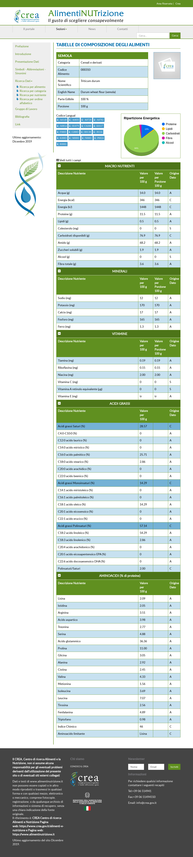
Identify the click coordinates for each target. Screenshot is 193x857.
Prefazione (22, 46)
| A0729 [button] (87, 120)
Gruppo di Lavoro (26, 109)
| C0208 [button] (87, 126)
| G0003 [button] (74, 132)
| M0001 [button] (74, 138)
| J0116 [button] (98, 132)
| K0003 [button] (62, 138)
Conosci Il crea (79, 766)
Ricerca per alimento (32, 87)
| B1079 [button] (74, 126)
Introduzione (23, 54)
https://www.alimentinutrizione (32, 834)
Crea (177, 3)
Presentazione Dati (27, 62)
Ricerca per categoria (33, 91)
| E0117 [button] (99, 126)
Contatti (122, 29)
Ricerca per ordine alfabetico (31, 101)
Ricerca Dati (23, 81)
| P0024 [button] (99, 138)
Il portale (28, 29)
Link (17, 124)
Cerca (175, 35)
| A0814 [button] (62, 126)
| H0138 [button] (86, 132)
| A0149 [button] (62, 120)
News (92, 29)
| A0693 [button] (74, 120)
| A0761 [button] (99, 120)
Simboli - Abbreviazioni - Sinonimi (30, 71)
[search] (153, 35)
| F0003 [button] (62, 132)
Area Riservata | (165, 3)
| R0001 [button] (62, 144)
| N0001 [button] (87, 138)
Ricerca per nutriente (33, 95)
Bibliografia (22, 117)
